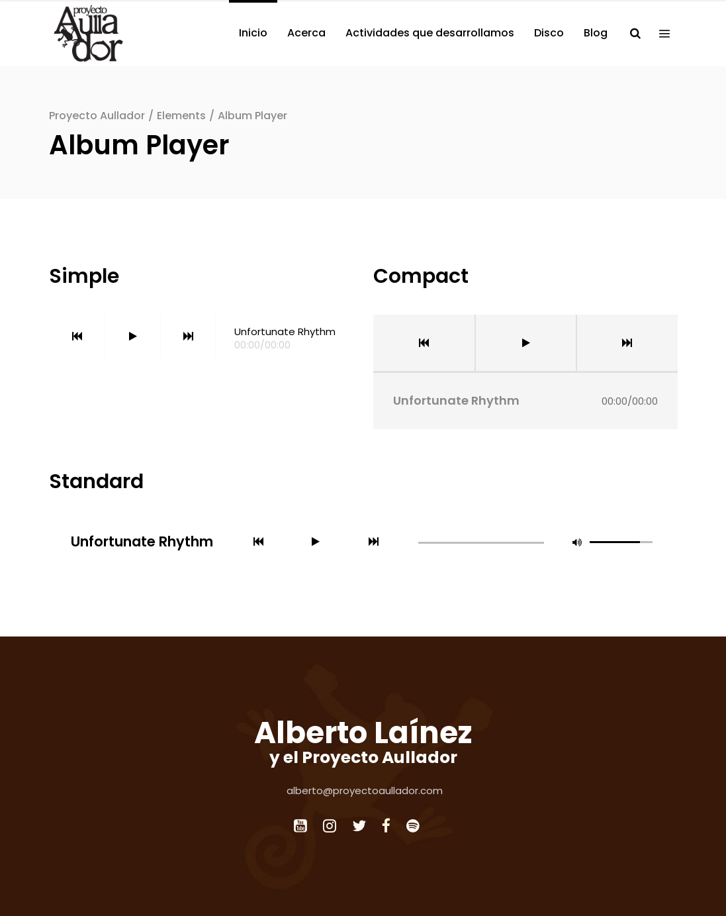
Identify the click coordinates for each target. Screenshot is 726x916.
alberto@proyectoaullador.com (365, 790)
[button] (577, 542)
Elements (181, 115)
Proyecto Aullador (97, 115)
